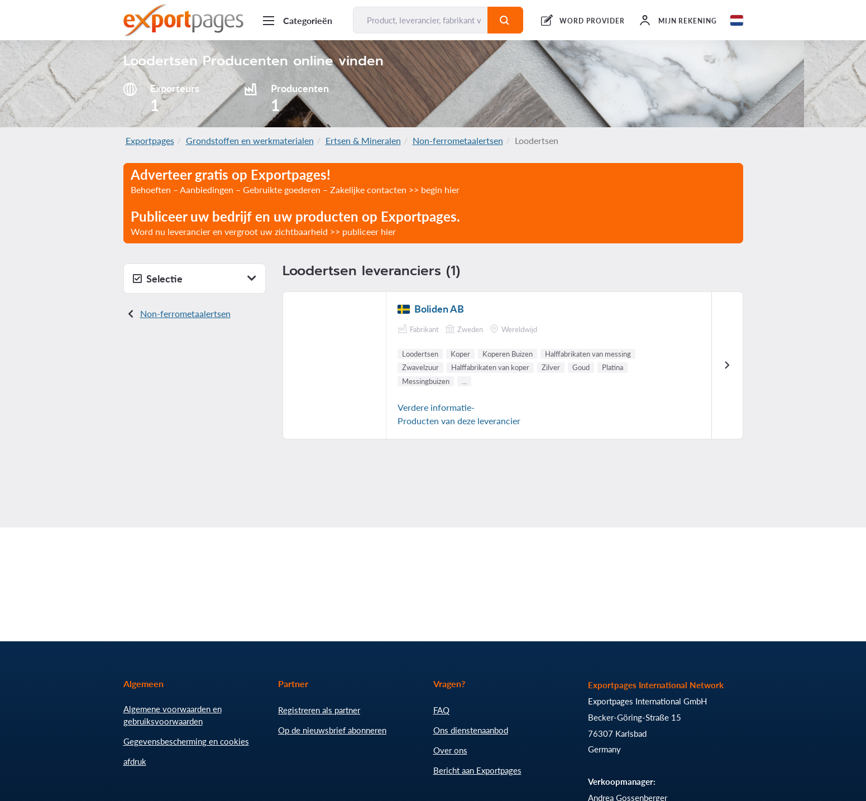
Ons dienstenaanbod (470, 730)
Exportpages (150, 140)
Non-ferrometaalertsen (458, 140)
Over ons (450, 750)
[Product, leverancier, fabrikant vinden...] (421, 20)
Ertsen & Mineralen (363, 140)
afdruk (134, 761)
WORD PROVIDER (591, 21)
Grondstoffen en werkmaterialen (250, 140)
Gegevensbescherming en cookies (186, 741)
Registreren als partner (319, 710)
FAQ (441, 710)
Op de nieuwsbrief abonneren (332, 730)
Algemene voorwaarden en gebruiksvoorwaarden (172, 715)
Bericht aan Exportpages (477, 770)
